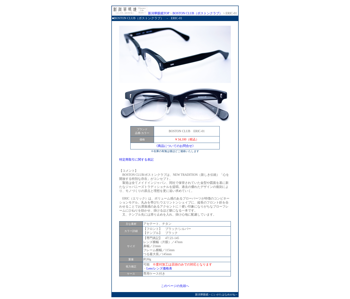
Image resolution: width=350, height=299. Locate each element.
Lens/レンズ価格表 (159, 268)
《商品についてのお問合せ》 (175, 146)
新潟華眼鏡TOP (140, 13)
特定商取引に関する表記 (136, 159)
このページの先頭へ (175, 286)
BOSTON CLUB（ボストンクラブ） (197, 13)
